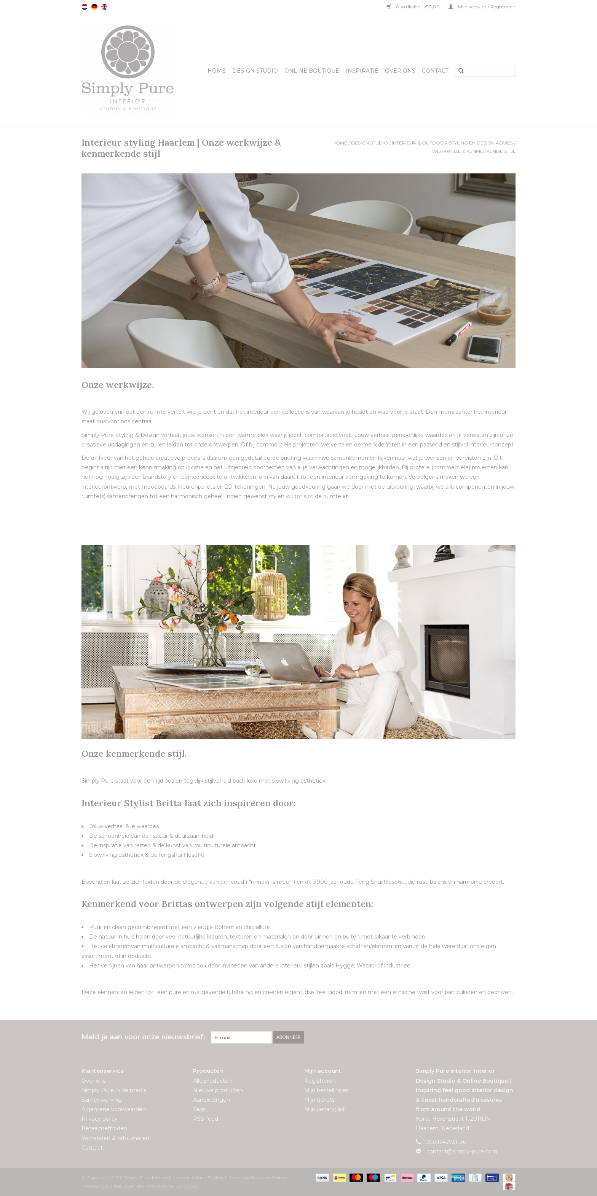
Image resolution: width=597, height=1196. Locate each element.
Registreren (320, 1080)
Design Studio (255, 70)
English (104, 7)
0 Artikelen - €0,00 (413, 7)
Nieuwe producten (218, 1090)
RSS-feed (205, 1118)
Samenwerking (101, 1099)
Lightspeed (188, 1186)
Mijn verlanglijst (324, 1109)
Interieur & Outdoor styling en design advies (452, 143)
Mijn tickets (319, 1099)
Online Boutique (311, 70)
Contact (435, 70)
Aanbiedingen (211, 1099)
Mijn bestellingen (327, 1090)
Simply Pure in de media (114, 1090)
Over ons (400, 70)
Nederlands (84, 7)
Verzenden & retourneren (115, 1138)
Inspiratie (362, 70)
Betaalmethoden (104, 1128)
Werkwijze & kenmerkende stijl (474, 151)
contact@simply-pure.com (461, 1151)
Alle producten (212, 1080)
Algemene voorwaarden (113, 1109)
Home (217, 70)
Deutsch (94, 7)
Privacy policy (99, 1118)
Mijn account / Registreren (482, 7)
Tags (199, 1109)
